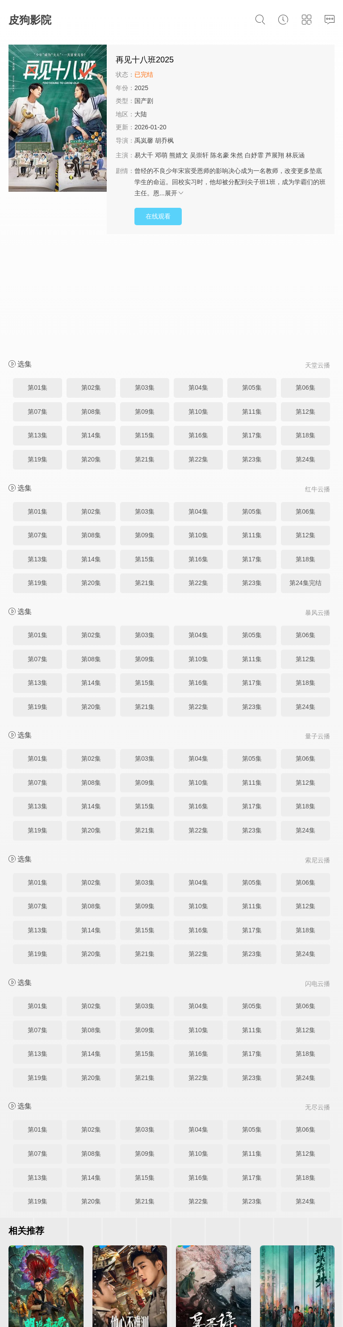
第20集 (91, 352)
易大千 (143, 155)
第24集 (305, 352)
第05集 (252, 280)
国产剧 (143, 100)
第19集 (37, 352)
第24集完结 (305, 475)
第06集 (305, 280)
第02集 (91, 280)
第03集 (145, 280)
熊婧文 (178, 155)
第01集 (37, 280)
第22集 (198, 352)
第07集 (37, 304)
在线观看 (158, 216)
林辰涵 (295, 155)
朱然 (236, 155)
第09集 (145, 304)
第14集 (91, 328)
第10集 (198, 304)
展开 (174, 193)
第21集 (145, 352)
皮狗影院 (29, 20)
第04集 (198, 280)
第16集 (198, 328)
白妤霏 (254, 155)
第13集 (37, 328)
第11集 (252, 304)
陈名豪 (219, 155)
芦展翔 (274, 155)
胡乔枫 (164, 140)
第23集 (252, 352)
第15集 (145, 328)
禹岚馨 (143, 140)
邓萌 (161, 155)
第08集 (91, 304)
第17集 (252, 328)
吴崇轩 (199, 155)
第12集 (305, 304)
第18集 (305, 328)
